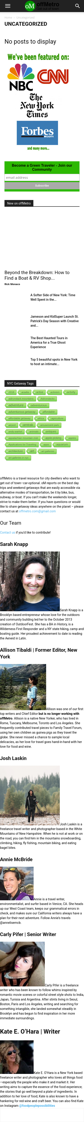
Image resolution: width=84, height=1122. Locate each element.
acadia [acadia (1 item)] (25, 392)
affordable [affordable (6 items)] (49, 411)
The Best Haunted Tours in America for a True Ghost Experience (49, 342)
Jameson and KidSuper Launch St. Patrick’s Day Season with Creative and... (54, 321)
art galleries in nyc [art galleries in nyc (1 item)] (19, 457)
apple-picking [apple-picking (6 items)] (53, 438)
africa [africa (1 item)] (41, 418)
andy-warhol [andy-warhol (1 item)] (15, 431)
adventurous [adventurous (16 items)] (39, 405)
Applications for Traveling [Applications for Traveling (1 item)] (22, 444)
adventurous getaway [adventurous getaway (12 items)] (22, 411)
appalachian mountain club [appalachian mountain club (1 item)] (23, 438)
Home (8, 17)
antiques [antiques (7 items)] (51, 431)
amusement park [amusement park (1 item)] (50, 425)
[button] (7, 6)
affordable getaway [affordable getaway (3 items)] (20, 418)
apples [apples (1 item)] (72, 438)
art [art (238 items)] (32, 451)
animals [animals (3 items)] (34, 431)
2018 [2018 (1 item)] (11, 392)
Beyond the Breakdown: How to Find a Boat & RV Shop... (36, 275)
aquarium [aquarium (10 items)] (62, 444)
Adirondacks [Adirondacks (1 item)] (48, 398)
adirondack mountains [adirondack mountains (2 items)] (21, 398)
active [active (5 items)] (39, 392)
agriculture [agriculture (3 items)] (57, 418)
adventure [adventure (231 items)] (16, 405)
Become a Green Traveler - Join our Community (42, 167)
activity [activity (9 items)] (71, 392)
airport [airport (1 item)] (12, 425)
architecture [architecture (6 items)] (16, 451)
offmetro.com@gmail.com (37, 511)
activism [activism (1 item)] (55, 392)
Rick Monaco (12, 284)
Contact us (7, 532)
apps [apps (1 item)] (46, 444)
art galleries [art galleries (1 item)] (47, 451)
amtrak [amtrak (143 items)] (28, 425)
